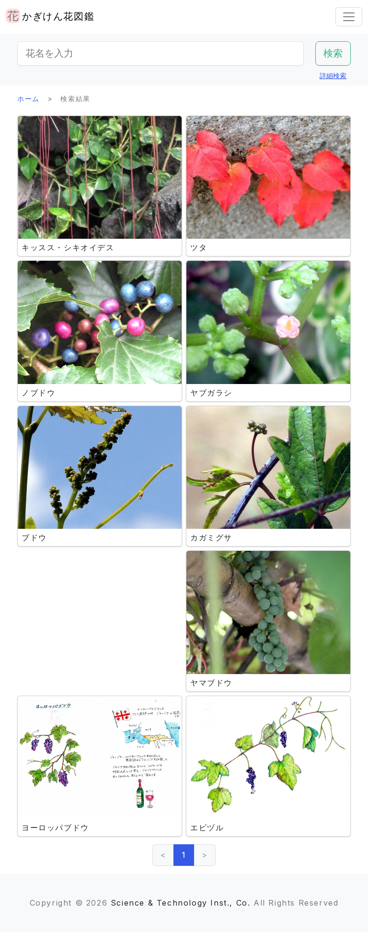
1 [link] (184, 855)
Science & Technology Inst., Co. (181, 903)
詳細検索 (333, 75)
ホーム (28, 98)
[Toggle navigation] (348, 16)
